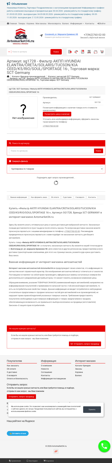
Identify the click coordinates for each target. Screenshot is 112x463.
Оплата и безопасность (17, 378)
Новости (45, 369)
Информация (76, 23)
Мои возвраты (54, 23)
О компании (46, 365)
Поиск (56, 52)
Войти (101, 23)
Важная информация (18, 197)
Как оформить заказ (39, 197)
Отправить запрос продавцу (85, 344)
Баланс (65, 23)
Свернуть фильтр (18, 161)
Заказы (78, 369)
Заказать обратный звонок (92, 37)
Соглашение (46, 372)
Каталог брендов (83, 365)
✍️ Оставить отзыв (18, 433)
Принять (92, 410)
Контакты (89, 23)
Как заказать (13, 365)
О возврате (79, 197)
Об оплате (55, 197)
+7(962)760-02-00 (94, 34)
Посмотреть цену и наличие (57, 114)
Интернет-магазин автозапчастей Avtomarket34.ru (32, 268)
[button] (104, 446)
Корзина (30, 23)
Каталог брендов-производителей (28, 76)
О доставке (67, 197)
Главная (12, 23)
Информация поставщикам (53, 378)
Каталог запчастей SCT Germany (63, 76)
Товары (21, 23)
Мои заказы (41, 23)
